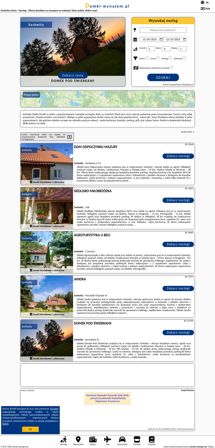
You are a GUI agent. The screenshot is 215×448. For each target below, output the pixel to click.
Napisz (211, 446)
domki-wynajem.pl (107, 6)
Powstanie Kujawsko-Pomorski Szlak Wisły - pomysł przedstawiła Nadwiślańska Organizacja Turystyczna (107, 398)
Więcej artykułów (27, 390)
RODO (5, 423)
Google (54, 408)
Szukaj (163, 77)
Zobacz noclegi (178, 156)
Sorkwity (27, 150)
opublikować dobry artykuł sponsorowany (177, 429)
